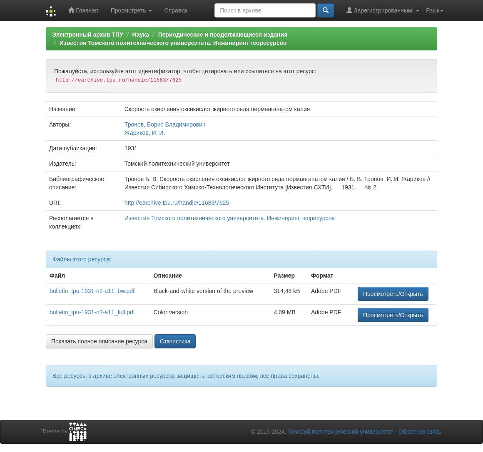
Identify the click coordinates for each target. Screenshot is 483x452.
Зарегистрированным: (382, 10)
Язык (434, 10)
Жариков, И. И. (144, 132)
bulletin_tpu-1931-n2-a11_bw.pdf (92, 291)
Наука (140, 34)
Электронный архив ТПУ (87, 34)
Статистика (175, 341)
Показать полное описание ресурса (99, 341)
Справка (175, 10)
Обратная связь (419, 431)
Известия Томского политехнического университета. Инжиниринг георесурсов (173, 43)
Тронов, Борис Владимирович (164, 124)
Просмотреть (131, 10)
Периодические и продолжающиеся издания (223, 34)
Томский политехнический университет (340, 431)
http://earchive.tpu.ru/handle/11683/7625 (176, 202)
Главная (83, 10)
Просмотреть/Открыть (393, 294)
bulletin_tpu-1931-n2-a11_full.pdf (92, 312)
